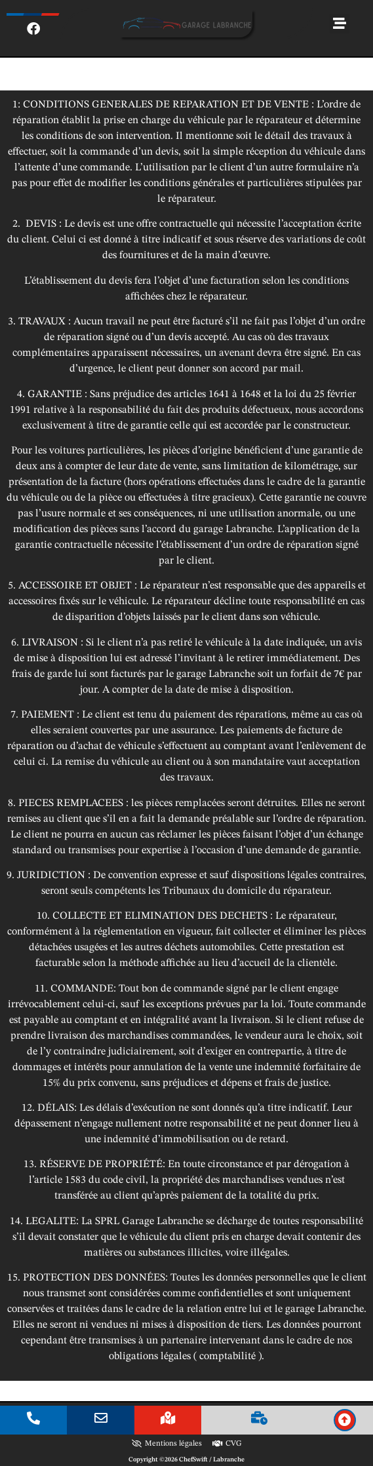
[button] (339, 23)
